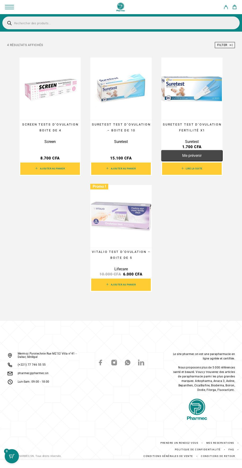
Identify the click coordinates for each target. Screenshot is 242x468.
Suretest (121, 141)
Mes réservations (220, 443)
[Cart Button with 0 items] (12, 456)
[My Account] (225, 8)
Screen (50, 141)
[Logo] (120, 7)
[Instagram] (114, 363)
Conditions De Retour (218, 456)
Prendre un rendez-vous (179, 443)
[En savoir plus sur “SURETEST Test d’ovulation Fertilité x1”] (192, 169)
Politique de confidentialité (198, 449)
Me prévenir (192, 155)
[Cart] (234, 8)
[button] (50, 169)
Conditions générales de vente (168, 456)
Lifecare (121, 269)
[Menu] (9, 7)
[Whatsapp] (127, 363)
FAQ (231, 449)
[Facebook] (101, 363)
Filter (225, 45)
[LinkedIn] (141, 363)
